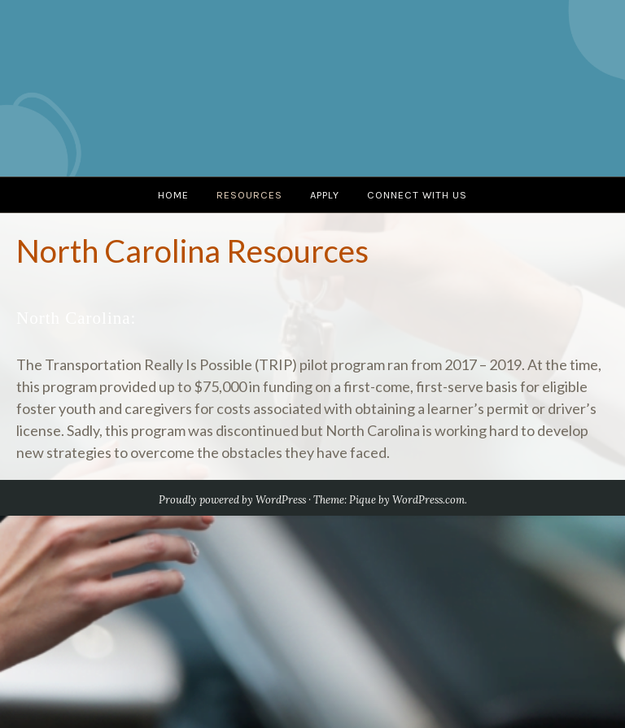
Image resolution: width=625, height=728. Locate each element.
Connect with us (417, 195)
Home (173, 195)
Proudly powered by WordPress (232, 500)
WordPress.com (428, 500)
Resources (249, 195)
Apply (324, 195)
